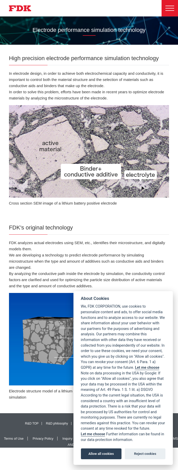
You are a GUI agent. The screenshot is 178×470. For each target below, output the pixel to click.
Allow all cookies (101, 454)
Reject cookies (145, 454)
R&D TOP (32, 423)
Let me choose (147, 367)
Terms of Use (14, 438)
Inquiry (67, 438)
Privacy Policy (43, 438)
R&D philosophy (57, 423)
